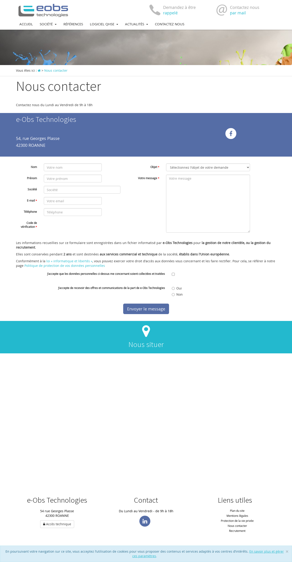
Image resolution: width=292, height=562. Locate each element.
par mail (238, 13)
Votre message (148, 178)
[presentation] (78, 228)
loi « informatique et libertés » (69, 261)
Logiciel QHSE (104, 24)
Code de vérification (29, 224)
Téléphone (30, 211)
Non (177, 294)
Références (73, 24)
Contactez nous (169, 24)
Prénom (32, 178)
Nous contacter (237, 526)
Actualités (136, 24)
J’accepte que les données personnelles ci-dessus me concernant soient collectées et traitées (106, 274)
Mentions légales (237, 515)
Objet (154, 167)
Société (48, 24)
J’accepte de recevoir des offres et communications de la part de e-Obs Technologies (111, 288)
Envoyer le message (146, 309)
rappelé (170, 13)
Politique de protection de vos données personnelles (64, 265)
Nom (34, 167)
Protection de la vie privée (237, 521)
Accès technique (57, 524)
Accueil (26, 24)
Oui (177, 288)
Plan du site (237, 510)
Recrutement (237, 531)
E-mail (32, 200)
